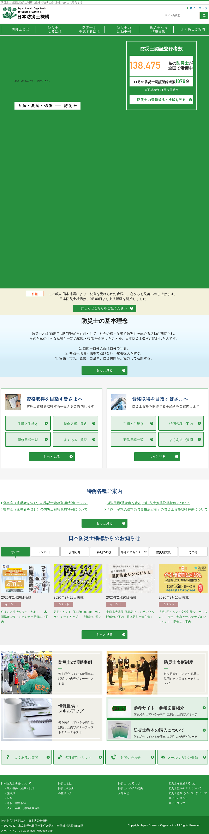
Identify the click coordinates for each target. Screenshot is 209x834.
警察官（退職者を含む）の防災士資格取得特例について (45, 503)
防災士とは (65, 783)
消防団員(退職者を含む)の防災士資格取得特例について (148, 503)
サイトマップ (199, 8)
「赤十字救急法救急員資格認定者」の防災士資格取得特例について (157, 509)
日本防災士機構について (16, 783)
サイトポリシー (178, 798)
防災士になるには (129, 783)
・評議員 (9, 793)
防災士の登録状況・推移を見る (161, 100)
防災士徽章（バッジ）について (188, 793)
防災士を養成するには (182, 783)
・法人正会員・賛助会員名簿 (22, 808)
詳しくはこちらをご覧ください (104, 308)
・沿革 (8, 798)
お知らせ (123, 793)
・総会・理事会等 (15, 803)
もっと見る (104, 370)
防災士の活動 (66, 788)
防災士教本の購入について (185, 788)
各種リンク (65, 793)
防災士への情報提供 (130, 788)
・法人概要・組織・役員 (19, 788)
